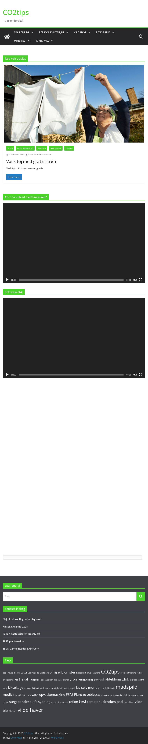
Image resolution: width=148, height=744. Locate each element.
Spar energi (22, 32)
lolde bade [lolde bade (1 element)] (110, 688)
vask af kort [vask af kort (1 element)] (129, 702)
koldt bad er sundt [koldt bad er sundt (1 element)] (48, 688)
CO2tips (16, 12)
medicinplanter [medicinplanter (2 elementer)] (15, 694)
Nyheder (42, 148)
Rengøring (103, 32)
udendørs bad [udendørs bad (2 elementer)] (112, 701)
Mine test (20, 40)
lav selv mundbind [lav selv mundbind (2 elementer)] (90, 687)
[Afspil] (7, 280)
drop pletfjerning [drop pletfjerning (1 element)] (128, 673)
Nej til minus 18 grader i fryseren (22, 619)
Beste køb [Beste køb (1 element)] (44, 673)
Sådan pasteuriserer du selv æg (21, 634)
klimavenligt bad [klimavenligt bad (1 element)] (31, 688)
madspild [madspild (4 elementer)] (127, 686)
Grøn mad (42, 40)
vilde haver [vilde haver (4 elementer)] (30, 709)
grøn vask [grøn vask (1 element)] (98, 680)
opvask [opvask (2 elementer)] (33, 694)
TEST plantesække (13, 641)
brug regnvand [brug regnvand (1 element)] (93, 673)
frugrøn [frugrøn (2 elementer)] (34, 679)
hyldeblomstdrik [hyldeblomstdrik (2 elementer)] (116, 679)
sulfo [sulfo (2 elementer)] (33, 701)
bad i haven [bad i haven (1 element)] (8, 673)
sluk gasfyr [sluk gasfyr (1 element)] (118, 695)
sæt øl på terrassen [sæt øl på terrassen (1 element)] (59, 702)
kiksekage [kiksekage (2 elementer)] (15, 687)
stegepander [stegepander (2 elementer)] (19, 701)
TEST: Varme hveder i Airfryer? (21, 648)
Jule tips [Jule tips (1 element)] (133, 680)
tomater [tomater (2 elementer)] (93, 701)
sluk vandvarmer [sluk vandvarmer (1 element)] (131, 695)
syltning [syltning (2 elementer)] (44, 701)
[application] (74, 243)
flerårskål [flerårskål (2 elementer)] (20, 679)
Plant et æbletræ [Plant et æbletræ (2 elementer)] (87, 694)
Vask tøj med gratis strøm (31, 161)
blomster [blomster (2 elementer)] (68, 672)
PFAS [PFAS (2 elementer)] (69, 694)
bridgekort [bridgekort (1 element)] (81, 673)
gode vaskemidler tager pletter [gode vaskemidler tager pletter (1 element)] (55, 680)
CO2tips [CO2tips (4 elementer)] (110, 671)
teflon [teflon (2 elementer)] (73, 701)
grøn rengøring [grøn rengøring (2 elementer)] (81, 679)
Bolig (10, 148)
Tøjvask (69, 148)
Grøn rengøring (25, 148)
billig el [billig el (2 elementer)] (55, 672)
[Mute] (135, 280)
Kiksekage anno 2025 (15, 626)
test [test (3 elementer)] (82, 701)
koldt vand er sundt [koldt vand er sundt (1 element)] (66, 688)
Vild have (80, 32)
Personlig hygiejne (51, 32)
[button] (31, 32)
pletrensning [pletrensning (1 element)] (106, 695)
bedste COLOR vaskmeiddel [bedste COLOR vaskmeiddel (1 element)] (26, 673)
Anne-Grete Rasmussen (39, 154)
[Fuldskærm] (140, 280)
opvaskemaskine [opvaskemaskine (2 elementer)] (52, 694)
